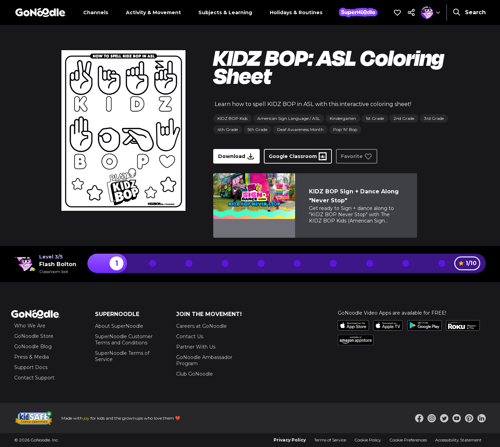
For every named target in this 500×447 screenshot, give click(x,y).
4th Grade (227, 129)
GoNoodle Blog (33, 346)
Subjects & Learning (225, 12)
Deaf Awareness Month (300, 129)
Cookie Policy (367, 439)
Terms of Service (330, 439)
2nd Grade (404, 118)
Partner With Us (195, 347)
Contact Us (189, 336)
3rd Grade (434, 118)
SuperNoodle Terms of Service (122, 356)
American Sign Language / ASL (288, 118)
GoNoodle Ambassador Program (204, 360)
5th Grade (257, 129)
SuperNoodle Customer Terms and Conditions (124, 339)
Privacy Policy (290, 439)
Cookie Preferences (408, 439)
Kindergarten (343, 118)
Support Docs (31, 367)
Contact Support (34, 378)
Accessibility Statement (458, 439)
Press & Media (31, 357)
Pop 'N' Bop (345, 129)
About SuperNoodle (119, 326)
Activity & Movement (153, 12)
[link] (254, 205)
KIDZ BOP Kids (232, 118)
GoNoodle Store (33, 336)
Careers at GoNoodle (201, 326)
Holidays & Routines (296, 12)
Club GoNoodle (194, 374)
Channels (95, 12)
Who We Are (29, 326)
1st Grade (375, 118)
